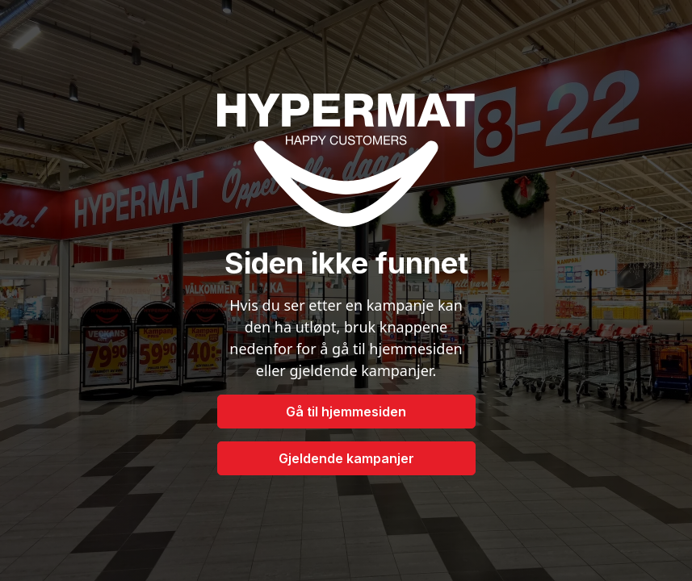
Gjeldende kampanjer (346, 458)
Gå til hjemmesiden (346, 411)
